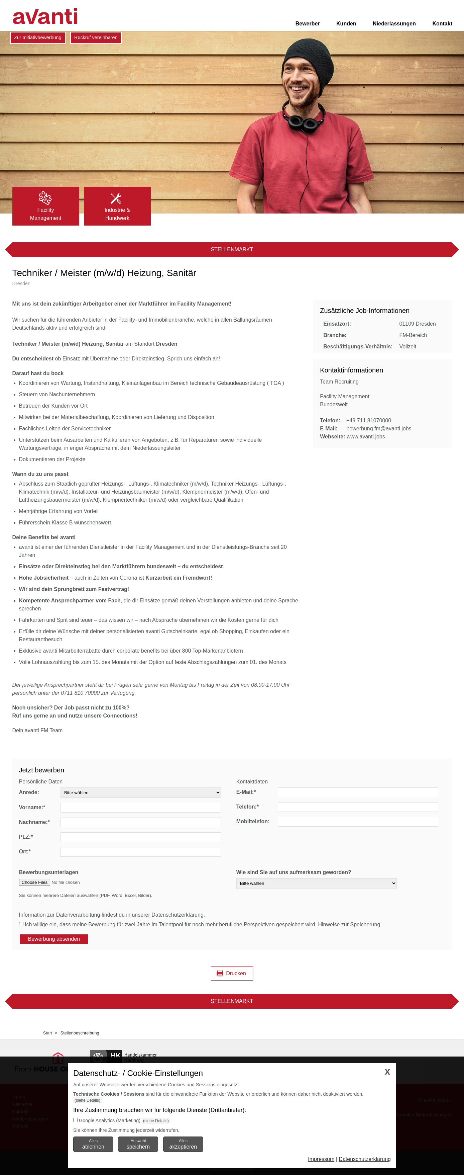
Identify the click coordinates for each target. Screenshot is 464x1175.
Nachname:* (34, 822)
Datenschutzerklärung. (178, 915)
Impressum (321, 1159)
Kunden (346, 23)
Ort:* (25, 851)
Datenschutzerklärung (365, 1159)
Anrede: (29, 792)
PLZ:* (26, 837)
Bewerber (308, 23)
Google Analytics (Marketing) (109, 1120)
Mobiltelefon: (253, 821)
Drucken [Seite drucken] (236, 973)
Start (47, 1032)
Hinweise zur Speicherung (349, 924)
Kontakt (442, 23)
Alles (93, 1144)
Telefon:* (247, 807)
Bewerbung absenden (54, 939)
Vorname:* (32, 807)
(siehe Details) (87, 1100)
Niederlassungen (394, 23)
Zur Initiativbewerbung (38, 37)
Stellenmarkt (232, 249)
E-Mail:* (246, 792)
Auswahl (138, 1144)
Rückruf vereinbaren (96, 37)
